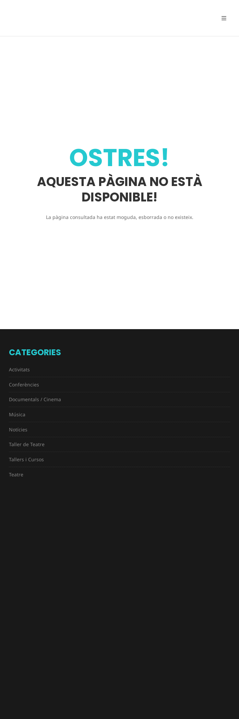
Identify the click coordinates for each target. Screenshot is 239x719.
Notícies (18, 429)
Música (17, 414)
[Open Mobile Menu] (224, 18)
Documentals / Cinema (35, 399)
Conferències (24, 384)
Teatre (16, 474)
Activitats (19, 369)
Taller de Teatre (27, 444)
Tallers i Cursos (26, 459)
